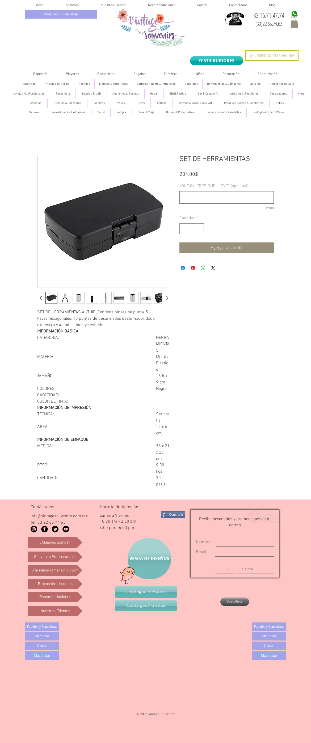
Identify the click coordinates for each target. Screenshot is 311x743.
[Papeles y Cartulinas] (42, 626)
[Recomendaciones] (55, 597)
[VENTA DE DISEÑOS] (149, 558)
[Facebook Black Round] (44, 529)
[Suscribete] (234, 601)
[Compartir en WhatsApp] (203, 268)
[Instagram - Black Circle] (34, 529)
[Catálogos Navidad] (146, 605)
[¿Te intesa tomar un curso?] (55, 570)
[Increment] (199, 229)
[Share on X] (213, 268)
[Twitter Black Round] (55, 529)
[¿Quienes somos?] (55, 542)
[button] (294, 23)
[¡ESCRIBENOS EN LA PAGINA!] (272, 55)
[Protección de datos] (55, 584)
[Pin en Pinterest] (193, 268)
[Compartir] (173, 514)
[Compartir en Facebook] (183, 268)
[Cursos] (42, 646)
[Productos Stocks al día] (61, 14)
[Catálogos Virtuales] (146, 592)
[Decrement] (184, 229)
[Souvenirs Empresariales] (55, 557)
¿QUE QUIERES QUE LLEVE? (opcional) (213, 186)
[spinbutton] (192, 229)
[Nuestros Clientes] (55, 611)
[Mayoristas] (42, 655)
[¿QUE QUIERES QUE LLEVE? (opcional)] (227, 197)
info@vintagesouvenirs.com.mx (59, 516)
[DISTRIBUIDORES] (216, 60)
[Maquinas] (42, 636)
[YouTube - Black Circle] (65, 529)
